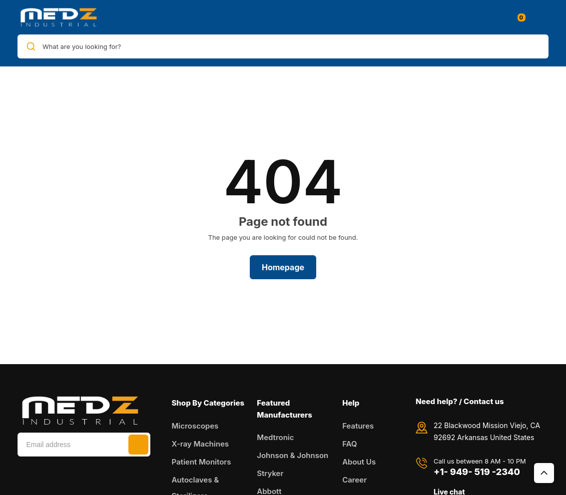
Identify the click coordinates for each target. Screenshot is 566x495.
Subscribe (138, 444)
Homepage (283, 267)
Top (544, 473)
